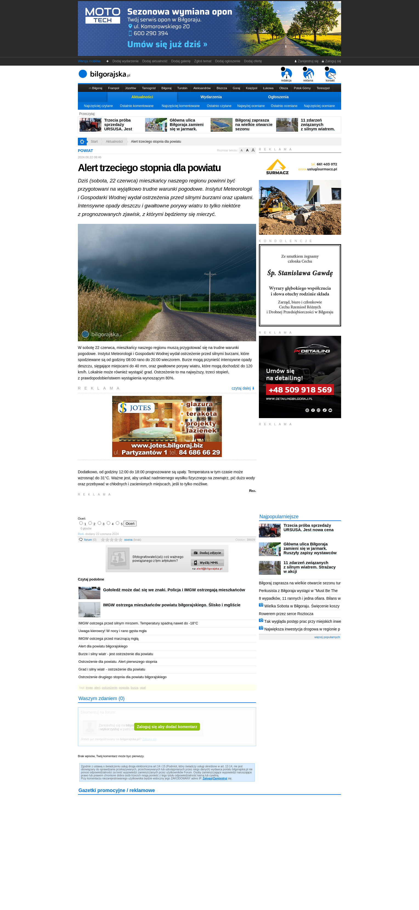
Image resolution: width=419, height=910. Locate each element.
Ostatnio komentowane (137, 106)
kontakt (330, 74)
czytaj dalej (243, 388)
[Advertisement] (142, 506)
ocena (132, 539)
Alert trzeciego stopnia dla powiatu (156, 141)
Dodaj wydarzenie (126, 61)
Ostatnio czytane (219, 106)
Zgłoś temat (202, 61)
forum (90, 539)
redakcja (286, 74)
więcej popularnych (327, 637)
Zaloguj (208, 778)
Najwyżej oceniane (251, 106)
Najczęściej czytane (98, 106)
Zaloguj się (331, 61)
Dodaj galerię (180, 61)
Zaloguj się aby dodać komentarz (167, 727)
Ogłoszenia (278, 97)
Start (94, 141)
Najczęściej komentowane (181, 106)
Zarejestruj (220, 778)
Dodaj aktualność (154, 61)
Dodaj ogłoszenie (227, 61)
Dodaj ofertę (253, 61)
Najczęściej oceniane (319, 106)
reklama (308, 74)
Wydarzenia (211, 97)
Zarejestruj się (306, 61)
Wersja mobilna (89, 61)
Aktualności (142, 97)
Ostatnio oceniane (284, 106)
